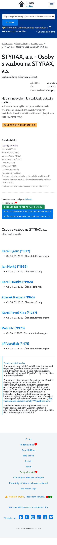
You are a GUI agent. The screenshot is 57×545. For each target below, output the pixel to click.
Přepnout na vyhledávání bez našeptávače (25, 27)
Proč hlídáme (28, 450)
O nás (28, 439)
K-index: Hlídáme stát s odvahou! (26, 507)
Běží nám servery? (39, 496)
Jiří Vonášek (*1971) (9, 166)
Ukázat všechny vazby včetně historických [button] (27, 216)
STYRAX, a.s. (37, 43)
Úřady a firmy (21, 43)
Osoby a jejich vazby (10, 169)
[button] (19, 125)
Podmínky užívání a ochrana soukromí (28, 483)
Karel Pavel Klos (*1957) (11, 159)
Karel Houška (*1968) (10, 152)
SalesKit (28, 199)
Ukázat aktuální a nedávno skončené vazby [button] (27, 211)
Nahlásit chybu (14, 496)
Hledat (10, 22)
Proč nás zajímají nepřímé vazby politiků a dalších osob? (25, 186)
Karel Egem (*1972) (10, 146)
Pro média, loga (28, 488)
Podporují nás (28, 444)
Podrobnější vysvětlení (11, 173)
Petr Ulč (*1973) (8, 162)
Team (28, 466)
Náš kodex (28, 455)
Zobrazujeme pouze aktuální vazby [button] (23, 207)
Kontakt (28, 461)
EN (46, 507)
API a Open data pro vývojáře (28, 477)
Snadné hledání (46, 31)
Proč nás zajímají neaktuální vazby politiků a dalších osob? (26, 176)
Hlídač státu (7, 43)
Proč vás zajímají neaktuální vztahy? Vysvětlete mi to (27, 399)
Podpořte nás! (28, 472)
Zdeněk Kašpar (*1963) (11, 156)
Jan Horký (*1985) (9, 149)
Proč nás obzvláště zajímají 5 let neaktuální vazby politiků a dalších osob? (26, 181)
